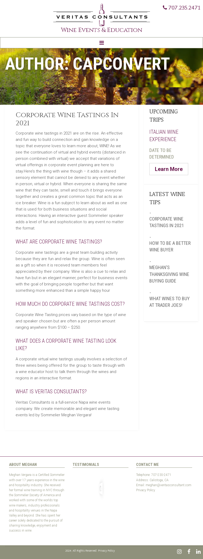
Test (139, 495)
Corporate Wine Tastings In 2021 (67, 119)
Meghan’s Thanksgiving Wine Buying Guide (169, 274)
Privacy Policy (145, 490)
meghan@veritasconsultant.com (168, 485)
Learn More (169, 169)
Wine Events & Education (101, 30)
